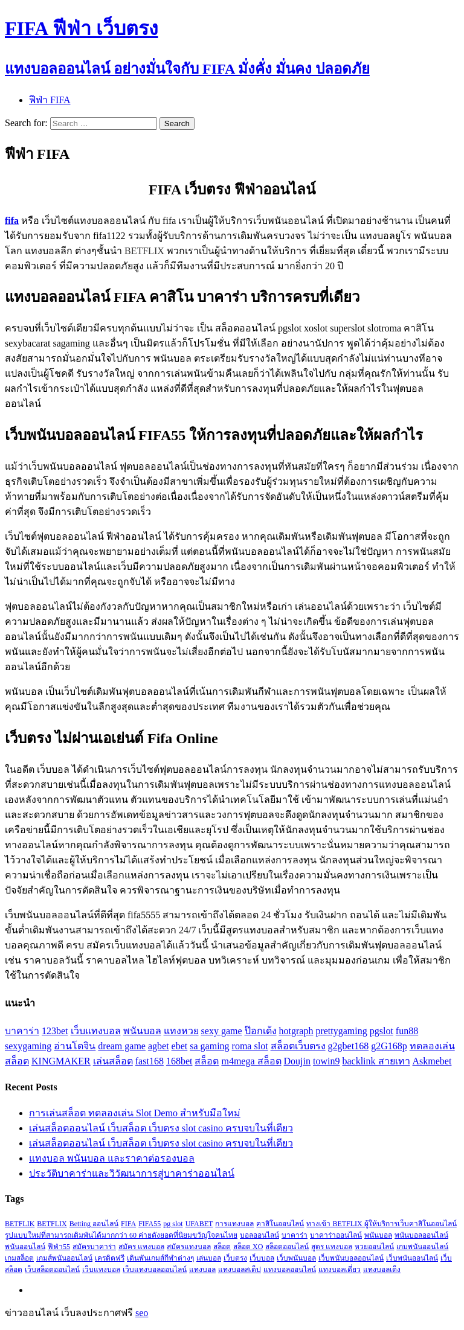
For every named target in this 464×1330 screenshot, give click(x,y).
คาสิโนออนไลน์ (280, 1224)
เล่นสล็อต (113, 1061)
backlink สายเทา (376, 1061)
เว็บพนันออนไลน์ (412, 1258)
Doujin (297, 1061)
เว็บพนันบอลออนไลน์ (351, 1258)
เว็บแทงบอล (96, 1031)
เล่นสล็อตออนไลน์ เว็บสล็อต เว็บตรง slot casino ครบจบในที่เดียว (161, 1128)
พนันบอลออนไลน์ (421, 1235)
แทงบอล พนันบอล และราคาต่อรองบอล (112, 1158)
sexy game (221, 1031)
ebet (180, 1046)
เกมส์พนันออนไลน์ (64, 1258)
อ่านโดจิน (74, 1046)
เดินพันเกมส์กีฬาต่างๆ (160, 1258)
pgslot (381, 1031)
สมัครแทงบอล (189, 1246)
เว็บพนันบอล (296, 1258)
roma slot (250, 1046)
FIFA (128, 1224)
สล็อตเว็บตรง (298, 1046)
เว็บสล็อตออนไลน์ (52, 1269)
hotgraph (296, 1031)
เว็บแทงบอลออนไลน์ (155, 1269)
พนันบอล (142, 1031)
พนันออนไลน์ (25, 1246)
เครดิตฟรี (109, 1258)
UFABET (199, 1224)
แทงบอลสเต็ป (239, 1269)
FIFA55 (149, 1224)
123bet (55, 1031)
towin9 (326, 1061)
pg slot (172, 1224)
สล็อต (207, 1061)
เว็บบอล (262, 1258)
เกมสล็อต (19, 1258)
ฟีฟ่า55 (59, 1246)
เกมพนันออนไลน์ (422, 1246)
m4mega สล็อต (251, 1061)
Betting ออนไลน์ (93, 1224)
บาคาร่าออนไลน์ (336, 1235)
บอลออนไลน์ (259, 1235)
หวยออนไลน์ (374, 1246)
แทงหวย (181, 1031)
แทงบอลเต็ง (382, 1269)
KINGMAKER (61, 1061)
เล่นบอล (208, 1258)
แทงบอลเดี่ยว (339, 1269)
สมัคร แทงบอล (141, 1246)
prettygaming (341, 1031)
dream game (122, 1046)
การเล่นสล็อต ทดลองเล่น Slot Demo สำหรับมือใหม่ (134, 1113)
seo (141, 1313)
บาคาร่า (22, 1031)
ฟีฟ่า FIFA (50, 100)
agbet (158, 1046)
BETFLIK (19, 1224)
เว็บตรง (235, 1258)
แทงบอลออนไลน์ (289, 1269)
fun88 (407, 1031)
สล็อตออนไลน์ (287, 1246)
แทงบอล (202, 1269)
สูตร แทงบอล (331, 1246)
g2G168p (389, 1046)
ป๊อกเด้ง (261, 1031)
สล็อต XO (248, 1246)
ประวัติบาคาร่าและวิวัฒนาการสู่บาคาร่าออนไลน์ (131, 1173)
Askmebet (432, 1061)
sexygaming (28, 1046)
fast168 (149, 1061)
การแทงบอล (234, 1224)
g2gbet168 (348, 1046)
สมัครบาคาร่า (94, 1246)
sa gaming (209, 1046)
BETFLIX (51, 1224)
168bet (179, 1061)
